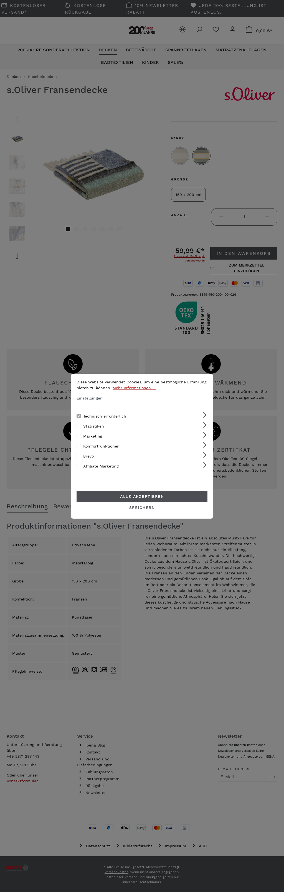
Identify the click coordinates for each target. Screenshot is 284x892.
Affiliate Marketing (100, 466)
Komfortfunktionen (101, 446)
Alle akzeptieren (142, 496)
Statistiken (93, 426)
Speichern (142, 507)
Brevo (88, 456)
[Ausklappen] (204, 415)
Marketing (92, 436)
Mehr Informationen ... (134, 388)
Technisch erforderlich (104, 416)
